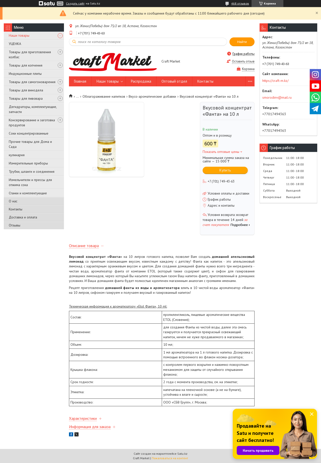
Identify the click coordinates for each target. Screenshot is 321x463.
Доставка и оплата (23, 217)
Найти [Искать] (242, 42)
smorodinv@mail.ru (277, 97)
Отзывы (14, 225)
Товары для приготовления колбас (30, 54)
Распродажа (141, 81)
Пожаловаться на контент (170, 458)
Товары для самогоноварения (32, 82)
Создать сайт (75, 3)
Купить (225, 170)
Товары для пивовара (26, 98)
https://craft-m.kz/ (275, 80)
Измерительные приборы (28, 163)
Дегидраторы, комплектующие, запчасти (33, 109)
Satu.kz (182, 453)
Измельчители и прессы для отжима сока (30, 182)
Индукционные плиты (25, 73)
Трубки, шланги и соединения (31, 171)
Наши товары (19, 35)
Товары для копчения (25, 65)
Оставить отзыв (243, 61)
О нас (13, 201)
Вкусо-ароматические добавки (152, 96)
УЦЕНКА (15, 43)
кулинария (17, 155)
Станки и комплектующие (28, 193)
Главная (80, 81)
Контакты (15, 209)
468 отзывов (240, 3)
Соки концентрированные (28, 133)
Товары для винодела (26, 90)
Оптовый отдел (174, 81)
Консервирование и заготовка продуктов (32, 122)
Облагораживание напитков (104, 96)
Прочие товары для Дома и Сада (30, 144)
